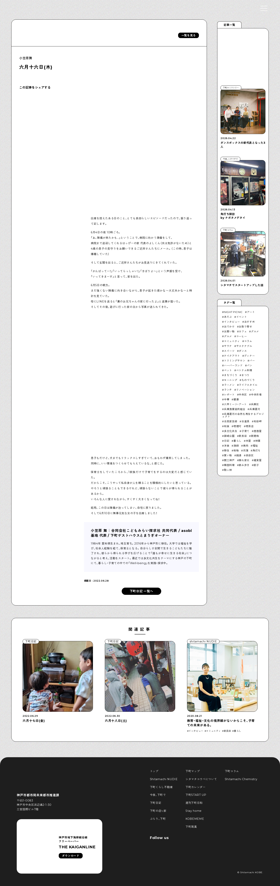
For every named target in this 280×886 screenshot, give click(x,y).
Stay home (194, 811)
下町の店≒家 (158, 811)
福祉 (255, 445)
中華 (226, 399)
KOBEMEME (195, 819)
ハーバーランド (233, 365)
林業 (258, 440)
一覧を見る (188, 35)
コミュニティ (232, 341)
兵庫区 (255, 404)
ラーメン (229, 384)
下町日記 (155, 803)
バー (252, 360)
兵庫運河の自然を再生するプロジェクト (243, 415)
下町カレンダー (196, 787)
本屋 (248, 440)
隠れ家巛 (244, 460)
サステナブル (244, 346)
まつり (245, 375)
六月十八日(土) (116, 721)
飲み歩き (244, 465)
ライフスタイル (248, 384)
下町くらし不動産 (161, 787)
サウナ (228, 346)
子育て (245, 431)
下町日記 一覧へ (141, 591)
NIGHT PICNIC (233, 312)
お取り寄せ (245, 326)
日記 (226, 440)
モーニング (230, 380)
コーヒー (241, 336)
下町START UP (196, 795)
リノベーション (245, 389)
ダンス (243, 350)
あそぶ (228, 316)
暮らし (238, 440)
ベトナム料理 (244, 370)
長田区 (250, 455)
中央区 (243, 394)
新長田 (243, 435)
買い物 (228, 455)
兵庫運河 (254, 409)
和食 (226, 426)
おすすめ (249, 321)
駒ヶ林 (228, 469)
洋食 (226, 445)
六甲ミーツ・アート (235, 404)
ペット (228, 370)
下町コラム (232, 771)
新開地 (255, 435)
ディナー (249, 355)
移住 (226, 450)
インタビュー (232, 321)
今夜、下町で (158, 795)
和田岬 (258, 421)
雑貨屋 (258, 460)
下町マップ (193, 771)
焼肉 (245, 445)
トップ (154, 771)
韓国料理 (229, 465)
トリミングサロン (234, 360)
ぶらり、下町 (158, 819)
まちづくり (230, 375)
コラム (248, 341)
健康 (236, 399)
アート (251, 312)
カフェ (243, 331)
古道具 (245, 421)
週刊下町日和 (194, 803)
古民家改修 (230, 421)
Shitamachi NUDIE (164, 779)
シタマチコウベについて (201, 779)
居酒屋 (258, 431)
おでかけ (229, 326)
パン (249, 365)
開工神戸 (229, 460)
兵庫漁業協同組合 (234, 409)
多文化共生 (230, 431)
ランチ (228, 389)
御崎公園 (229, 435)
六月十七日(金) (34, 721)
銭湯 (239, 455)
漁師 (236, 445)
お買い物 (229, 331)
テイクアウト (232, 355)
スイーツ (229, 350)
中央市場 (256, 394)
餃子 (256, 465)
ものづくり (248, 380)
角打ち (257, 450)
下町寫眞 (191, 827)
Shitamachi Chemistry (241, 779)
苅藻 (245, 450)
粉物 (236, 450)
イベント (241, 316)
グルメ (255, 331)
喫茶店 (250, 426)
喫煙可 (238, 426)
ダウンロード (70, 855)
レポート (229, 394)
